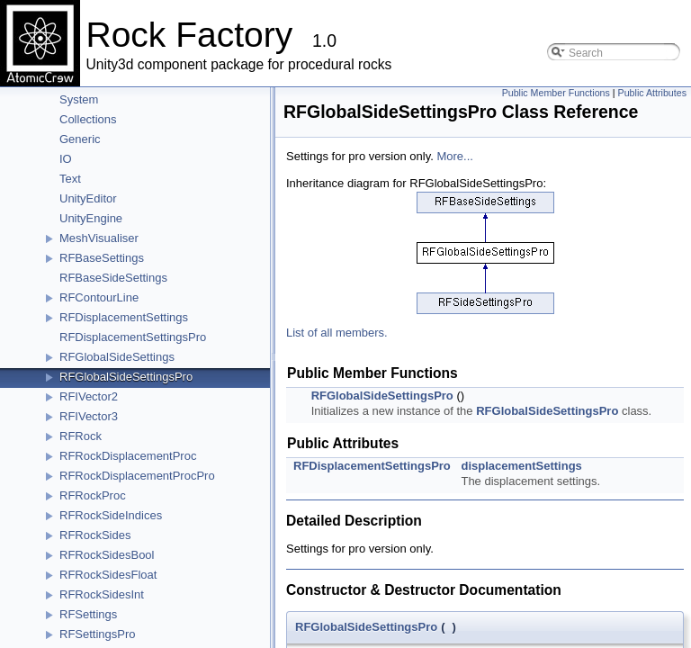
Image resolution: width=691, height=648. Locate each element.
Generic (80, 139)
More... (454, 156)
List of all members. (337, 332)
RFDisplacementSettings (123, 317)
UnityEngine (90, 218)
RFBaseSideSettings (113, 277)
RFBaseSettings (101, 258)
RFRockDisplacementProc (127, 456)
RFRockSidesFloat (108, 574)
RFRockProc (92, 495)
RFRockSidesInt (101, 594)
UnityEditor (88, 198)
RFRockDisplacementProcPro (137, 475)
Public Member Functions (556, 92)
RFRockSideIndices (110, 515)
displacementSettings (521, 465)
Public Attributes (652, 92)
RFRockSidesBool (107, 555)
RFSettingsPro (97, 634)
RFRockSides (94, 535)
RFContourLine (99, 297)
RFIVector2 (88, 396)
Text (70, 178)
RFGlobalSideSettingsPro (126, 376)
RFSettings (88, 614)
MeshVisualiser (99, 238)
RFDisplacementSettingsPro (132, 337)
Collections (88, 119)
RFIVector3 (88, 416)
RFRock (80, 436)
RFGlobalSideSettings (117, 357)
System (78, 99)
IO (65, 159)
